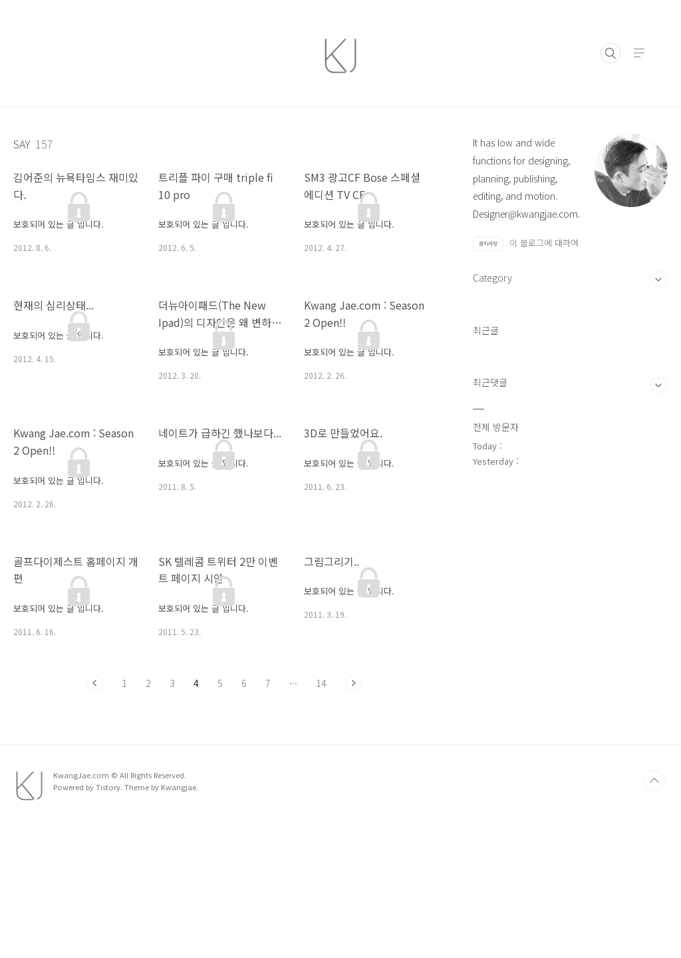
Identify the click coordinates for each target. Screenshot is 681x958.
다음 (353, 683)
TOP (654, 912)
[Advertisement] (570, 346)
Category (492, 457)
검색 (610, 53)
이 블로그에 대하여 (544, 242)
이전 (95, 683)
